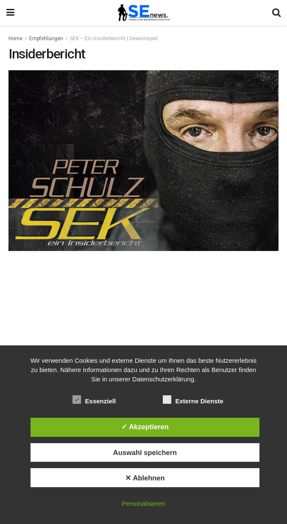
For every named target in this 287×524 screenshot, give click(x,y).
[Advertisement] (143, 317)
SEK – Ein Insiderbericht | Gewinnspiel (114, 38)
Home (15, 38)
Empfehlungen (46, 38)
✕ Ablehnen (144, 478)
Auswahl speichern (145, 452)
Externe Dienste (193, 399)
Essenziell (94, 399)
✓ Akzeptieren (145, 426)
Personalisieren (143, 503)
